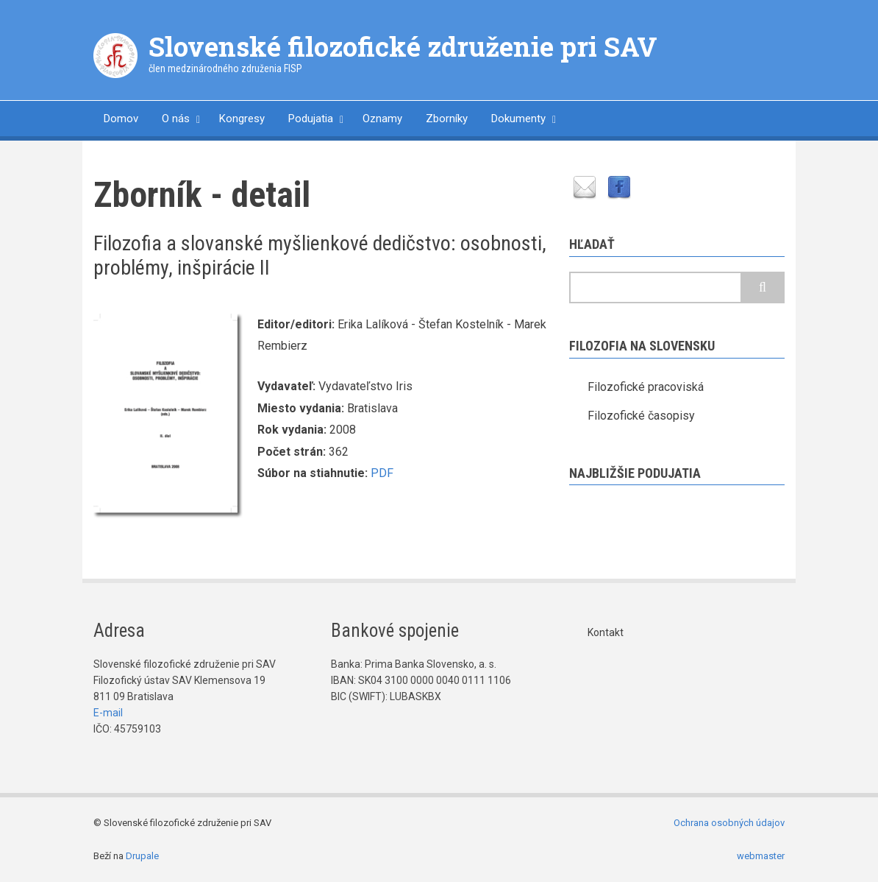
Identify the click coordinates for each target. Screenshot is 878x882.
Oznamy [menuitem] (382, 118)
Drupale (142, 855)
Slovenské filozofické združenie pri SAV (403, 46)
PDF (382, 473)
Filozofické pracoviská (646, 387)
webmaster (761, 855)
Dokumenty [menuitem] (518, 118)
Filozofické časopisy (641, 416)
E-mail (108, 713)
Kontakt (606, 632)
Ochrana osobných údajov (729, 822)
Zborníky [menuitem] (447, 118)
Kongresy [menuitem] (242, 118)
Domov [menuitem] (121, 118)
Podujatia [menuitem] (310, 118)
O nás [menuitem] (176, 118)
